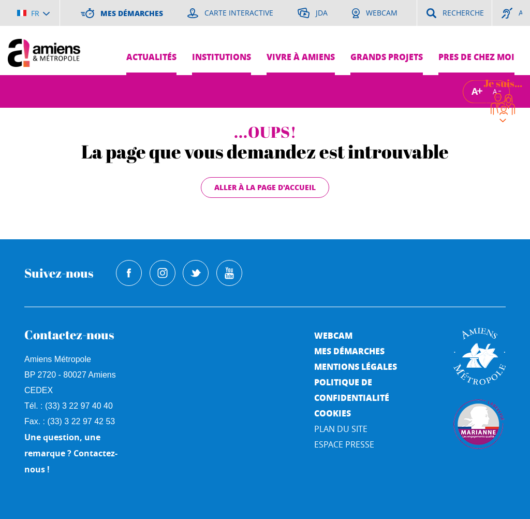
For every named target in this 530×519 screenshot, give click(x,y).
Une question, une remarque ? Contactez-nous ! (70, 453)
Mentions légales (355, 366)
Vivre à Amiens (301, 57)
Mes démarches (349, 351)
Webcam (333, 335)
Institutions (221, 57)
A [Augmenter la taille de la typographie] (475, 91)
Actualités (151, 57)
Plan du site (340, 429)
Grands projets (386, 57)
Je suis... (502, 83)
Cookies (332, 413)
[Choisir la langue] (33, 13)
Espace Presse (344, 444)
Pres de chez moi (476, 57)
